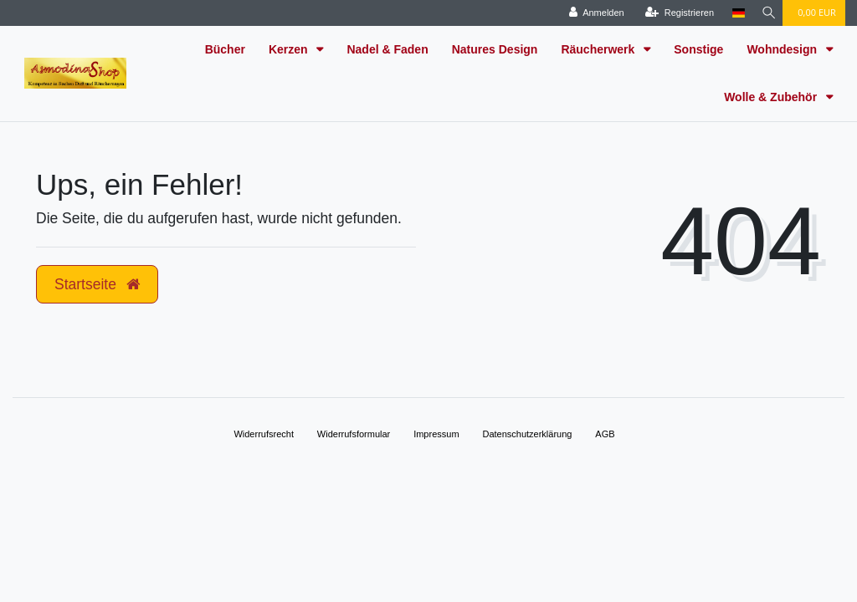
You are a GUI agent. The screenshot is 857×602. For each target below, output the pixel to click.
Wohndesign (783, 49)
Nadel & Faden (387, 49)
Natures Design (495, 49)
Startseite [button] (97, 284)
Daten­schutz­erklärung (527, 434)
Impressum (436, 434)
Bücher (225, 49)
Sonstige (698, 49)
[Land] (733, 13)
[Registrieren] (674, 13)
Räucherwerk (599, 49)
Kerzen (290, 49)
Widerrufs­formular (353, 434)
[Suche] (766, 13)
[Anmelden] (592, 13)
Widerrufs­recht (263, 434)
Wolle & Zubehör (772, 97)
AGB (604, 434)
